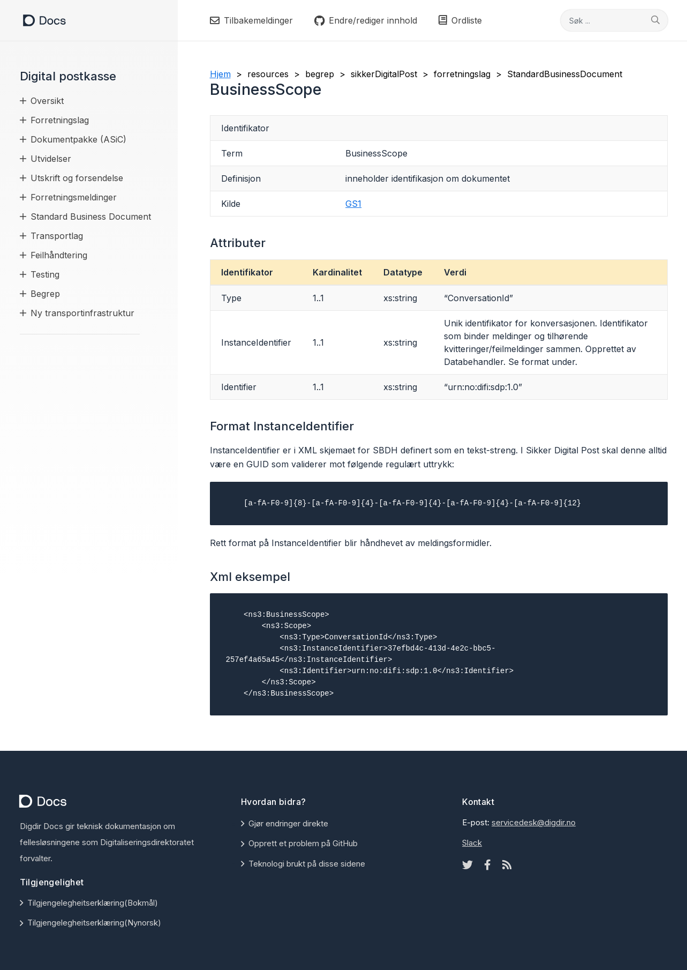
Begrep (45, 293)
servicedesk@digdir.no (534, 822)
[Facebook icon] (487, 865)
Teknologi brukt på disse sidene (306, 864)
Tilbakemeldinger (251, 20)
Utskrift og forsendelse (77, 178)
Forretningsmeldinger (74, 197)
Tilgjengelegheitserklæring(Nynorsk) (94, 922)
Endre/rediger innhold (365, 20)
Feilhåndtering (59, 255)
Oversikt (47, 100)
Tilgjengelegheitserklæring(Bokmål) (92, 903)
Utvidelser (51, 158)
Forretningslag (60, 120)
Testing (45, 274)
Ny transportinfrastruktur (82, 313)
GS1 (353, 203)
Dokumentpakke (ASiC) (78, 139)
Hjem (220, 74)
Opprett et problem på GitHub (303, 843)
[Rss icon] (507, 865)
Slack (472, 843)
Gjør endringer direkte (288, 823)
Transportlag (57, 235)
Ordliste (460, 20)
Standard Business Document (91, 216)
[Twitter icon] (467, 865)
